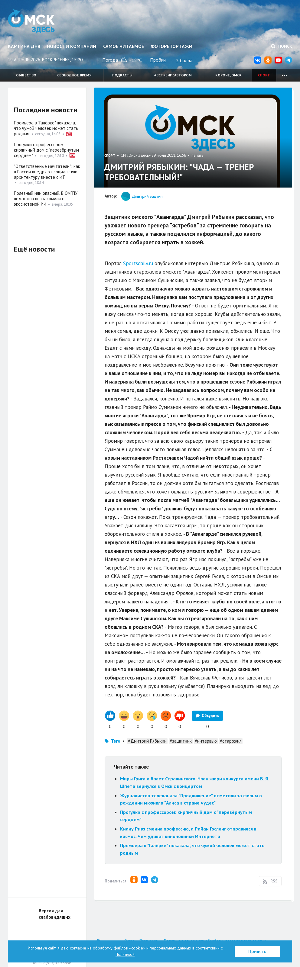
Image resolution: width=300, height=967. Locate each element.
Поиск (281, 46)
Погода (110, 60)
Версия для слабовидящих (54, 914)
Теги (115, 741)
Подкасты (122, 75)
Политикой (125, 954)
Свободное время (74, 75)
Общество (26, 75)
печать (197, 155)
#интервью (206, 741)
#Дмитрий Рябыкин (147, 741)
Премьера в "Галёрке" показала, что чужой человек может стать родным (46, 128)
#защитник (181, 741)
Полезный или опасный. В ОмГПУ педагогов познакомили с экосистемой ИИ (45, 198)
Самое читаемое (123, 46)
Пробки (158, 60)
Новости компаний (71, 46)
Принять (257, 951)
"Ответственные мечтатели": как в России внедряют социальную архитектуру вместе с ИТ (47, 171)
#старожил (231, 741)
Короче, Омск (228, 75)
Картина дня (24, 46)
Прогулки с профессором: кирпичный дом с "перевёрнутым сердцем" (46, 150)
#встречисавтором (173, 75)
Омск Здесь (33, 21)
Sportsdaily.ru (138, 263)
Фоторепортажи (171, 46)
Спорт (264, 75)
